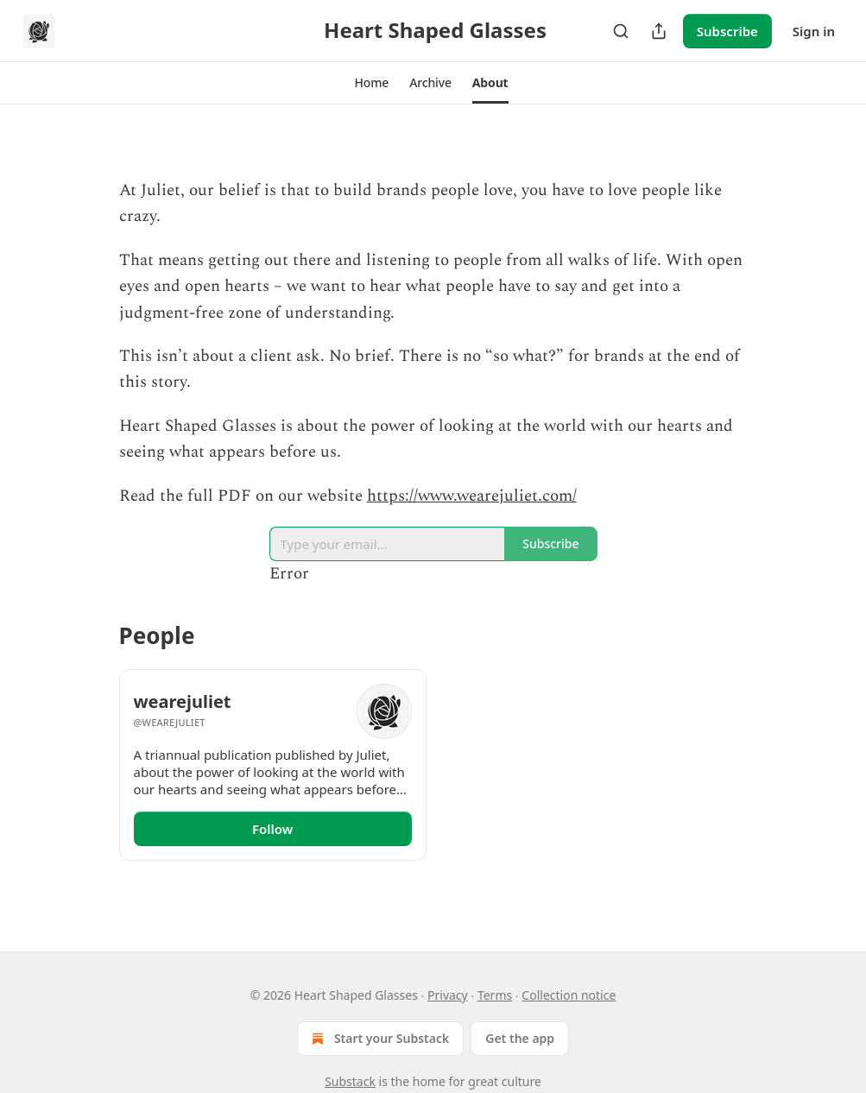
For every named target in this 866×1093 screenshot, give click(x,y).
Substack (350, 1081)
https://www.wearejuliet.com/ (472, 496)
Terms (494, 995)
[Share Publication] (659, 31)
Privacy (447, 995)
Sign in (814, 31)
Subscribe (727, 31)
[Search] (621, 31)
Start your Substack (378, 1038)
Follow (272, 828)
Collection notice (568, 995)
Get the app (519, 1038)
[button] (371, 83)
